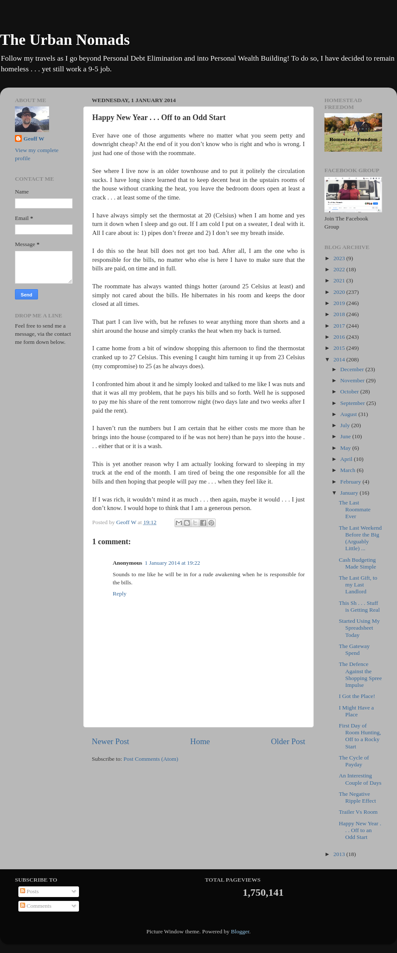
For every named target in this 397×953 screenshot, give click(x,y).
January (349, 493)
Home (200, 741)
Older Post (288, 741)
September (353, 403)
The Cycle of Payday (354, 761)
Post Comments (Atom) (150, 759)
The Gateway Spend (354, 649)
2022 (339, 269)
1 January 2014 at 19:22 (172, 563)
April (347, 459)
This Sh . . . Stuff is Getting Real (359, 606)
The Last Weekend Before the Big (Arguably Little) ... (360, 538)
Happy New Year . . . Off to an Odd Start (360, 830)
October (350, 391)
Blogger (240, 931)
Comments (36, 906)
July (345, 425)
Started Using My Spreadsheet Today (359, 628)
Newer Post (110, 741)
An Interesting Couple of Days (360, 779)
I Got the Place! (357, 696)
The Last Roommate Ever (355, 509)
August (349, 414)
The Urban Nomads (65, 39)
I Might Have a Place (356, 711)
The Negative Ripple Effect (357, 797)
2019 (339, 303)
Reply (119, 593)
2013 (339, 854)
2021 (339, 280)
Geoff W (33, 138)
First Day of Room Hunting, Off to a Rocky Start (360, 736)
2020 (339, 292)
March (348, 470)
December (352, 369)
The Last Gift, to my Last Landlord (358, 585)
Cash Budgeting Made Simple (357, 563)
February (351, 481)
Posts (29, 891)
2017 (339, 326)
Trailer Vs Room (358, 812)
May (346, 448)
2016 (339, 337)
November (353, 380)
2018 (339, 314)
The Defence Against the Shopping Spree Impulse (360, 674)
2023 (339, 258)
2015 (339, 348)
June (346, 436)
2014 (339, 359)
